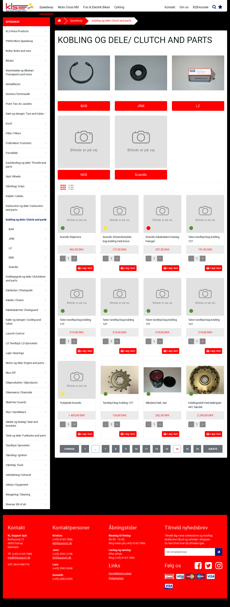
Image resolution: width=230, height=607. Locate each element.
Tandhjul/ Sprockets (18, 448)
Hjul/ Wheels (13, 179)
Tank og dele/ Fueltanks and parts (26, 438)
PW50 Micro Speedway (19, 43)
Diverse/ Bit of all (16, 507)
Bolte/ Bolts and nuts (18, 53)
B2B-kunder (200, 7)
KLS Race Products (17, 34)
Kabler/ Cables (14, 199)
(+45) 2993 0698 (62, 571)
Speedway (46, 7)
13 (166, 451)
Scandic (13, 269)
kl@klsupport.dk (62, 546)
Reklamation (116, 581)
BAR (11, 232)
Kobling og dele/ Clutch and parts (26, 222)
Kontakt (170, 7)
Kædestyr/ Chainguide (19, 293)
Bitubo (10, 63)
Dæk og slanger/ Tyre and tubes (25, 116)
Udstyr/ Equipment (17, 487)
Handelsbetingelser (120, 576)
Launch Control (15, 336)
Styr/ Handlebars (16, 414)
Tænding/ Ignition (16, 458)
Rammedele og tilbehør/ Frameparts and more (20, 75)
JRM (11, 241)
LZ (10, 251)
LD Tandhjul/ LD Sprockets (21, 346)
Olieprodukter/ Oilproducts (22, 385)
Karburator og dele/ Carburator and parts (24, 210)
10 (136, 451)
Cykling (119, 7)
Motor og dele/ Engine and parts (25, 365)
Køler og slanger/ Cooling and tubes (23, 324)
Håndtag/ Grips (15, 189)
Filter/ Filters (13, 136)
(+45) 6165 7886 (22, 556)
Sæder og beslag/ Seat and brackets (22, 426)
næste (213, 451)
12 (156, 451)
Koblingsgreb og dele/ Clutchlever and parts (26, 281)
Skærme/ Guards (16, 405)
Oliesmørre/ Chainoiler (19, 395)
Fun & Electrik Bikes (96, 7)
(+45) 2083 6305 (62, 581)
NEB (11, 260)
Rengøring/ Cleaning (18, 497)
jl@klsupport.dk (61, 560)
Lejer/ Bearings (15, 356)
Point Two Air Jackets (19, 106)
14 (177, 451)
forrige (69, 451)
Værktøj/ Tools (14, 467)
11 (146, 451)
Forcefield (12, 155)
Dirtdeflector (13, 87)
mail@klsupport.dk (19, 560)
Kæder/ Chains (15, 303)
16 (197, 451)
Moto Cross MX (68, 7)
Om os (184, 7)
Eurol (9, 126)
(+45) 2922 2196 (62, 556)
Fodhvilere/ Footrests (18, 146)
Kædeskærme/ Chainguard (22, 312)
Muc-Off (11, 375)
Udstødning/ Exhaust (18, 477)
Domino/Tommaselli (18, 96)
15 (187, 451)
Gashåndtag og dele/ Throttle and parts (26, 167)
